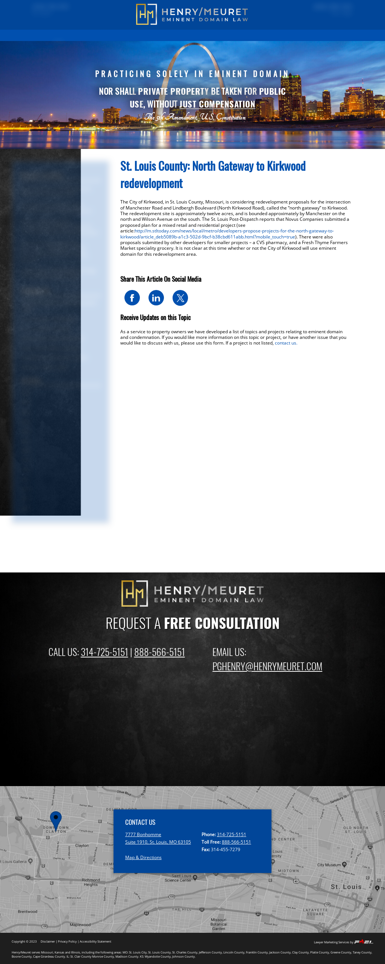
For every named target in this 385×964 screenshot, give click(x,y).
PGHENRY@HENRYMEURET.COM (267, 666)
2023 (25, 422)
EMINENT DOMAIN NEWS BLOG (272, 35)
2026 (25, 393)
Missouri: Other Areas (44, 367)
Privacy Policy (67, 941)
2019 (25, 460)
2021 (25, 441)
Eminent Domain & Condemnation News (58, 306)
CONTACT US (320, 35)
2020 (25, 450)
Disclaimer (48, 941)
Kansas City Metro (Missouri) (52, 338)
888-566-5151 (159, 651)
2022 (25, 431)
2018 (25, 470)
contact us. (286, 343)
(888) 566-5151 (326, 7)
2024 (25, 412)
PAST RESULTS (85, 35)
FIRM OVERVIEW (191, 35)
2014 (25, 508)
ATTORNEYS (224, 35)
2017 (25, 479)
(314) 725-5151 (56, 7)
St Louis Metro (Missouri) (48, 319)
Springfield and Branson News (53, 357)
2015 (25, 498)
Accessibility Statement (95, 941)
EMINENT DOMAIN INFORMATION (137, 35)
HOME (58, 35)
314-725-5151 (104, 651)
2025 (25, 402)
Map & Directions (143, 857)
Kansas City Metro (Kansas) (50, 348)
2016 (25, 489)
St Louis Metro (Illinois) (45, 329)
